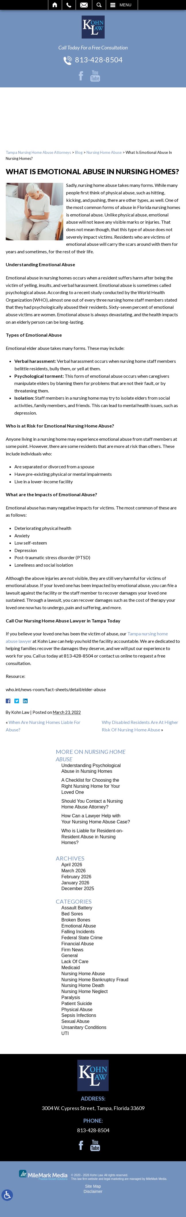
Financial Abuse (78, 943)
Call (69, 5)
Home (55, 5)
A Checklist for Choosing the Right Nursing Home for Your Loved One (91, 786)
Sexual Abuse (76, 1021)
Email (84, 5)
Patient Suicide (77, 1003)
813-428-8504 (99, 59)
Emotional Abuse (79, 925)
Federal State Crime (82, 937)
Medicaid (71, 967)
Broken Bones (76, 919)
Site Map (93, 1186)
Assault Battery (77, 907)
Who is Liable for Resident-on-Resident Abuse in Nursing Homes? (92, 836)
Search (99, 5)
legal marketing (114, 1178)
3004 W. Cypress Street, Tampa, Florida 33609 (93, 1108)
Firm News (72, 949)
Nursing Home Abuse (104, 152)
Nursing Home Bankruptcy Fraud (95, 979)
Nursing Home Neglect (85, 991)
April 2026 (72, 864)
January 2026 (75, 882)
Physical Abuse (77, 1009)
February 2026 (76, 876)
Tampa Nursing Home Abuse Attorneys (38, 152)
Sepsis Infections (79, 1015)
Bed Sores (72, 913)
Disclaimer (93, 1191)
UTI (65, 1033)
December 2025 (78, 888)
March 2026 (74, 870)
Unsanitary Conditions (84, 1027)
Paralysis (71, 997)
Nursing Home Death (83, 985)
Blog (79, 152)
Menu (125, 5)
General (70, 955)
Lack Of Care (75, 961)
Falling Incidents (78, 931)
